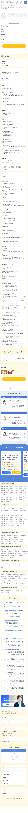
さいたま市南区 (13, 517)
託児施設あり (10, 557)
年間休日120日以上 (21, 555)
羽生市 (22, 521)
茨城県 (7, 494)
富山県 (16, 496)
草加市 (16, 523)
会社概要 (4, 798)
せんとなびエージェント (5, 5)
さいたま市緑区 (21, 517)
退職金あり (3, 555)
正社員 (13, 596)
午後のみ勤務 (17, 582)
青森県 (7, 492)
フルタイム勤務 (4, 584)
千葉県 (25, 494)
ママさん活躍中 (4, 569)
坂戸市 (11, 529)
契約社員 (22, 596)
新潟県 (12, 496)
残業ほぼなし (3, 585)
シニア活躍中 (11, 569)
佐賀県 (2, 505)
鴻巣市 (2, 523)
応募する (14, 46)
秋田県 (20, 492)
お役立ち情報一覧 (5, 746)
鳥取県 (7, 501)
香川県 (11, 503)
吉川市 (2, 531)
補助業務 (7, 587)
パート (17, 596)
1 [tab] (7, 484)
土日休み (25, 584)
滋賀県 (7, 499)
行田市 (20, 519)
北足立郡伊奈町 (19, 531)
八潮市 (16, 527)
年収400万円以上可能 (22, 559)
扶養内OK (3, 580)
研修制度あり (12, 563)
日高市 (21, 529)
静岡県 (20, 498)
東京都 (2, 496)
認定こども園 (16, 541)
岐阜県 (16, 498)
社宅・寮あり (17, 557)
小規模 (2, 587)
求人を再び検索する (14, 392)
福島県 (2, 494)
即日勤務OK (9, 589)
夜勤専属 (21, 589)
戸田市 (2, 525)
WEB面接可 (20, 587)
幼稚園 (9, 543)
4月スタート (13, 587)
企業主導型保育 (4, 545)
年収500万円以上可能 (5, 561)
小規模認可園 (9, 541)
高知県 (20, 503)
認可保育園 (3, 541)
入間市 (7, 525)
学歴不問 (19, 571)
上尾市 (11, 523)
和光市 (20, 525)
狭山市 (17, 521)
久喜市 (7, 527)
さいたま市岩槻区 (4, 519)
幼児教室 (2, 549)
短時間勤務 (9, 580)
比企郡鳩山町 (18, 532)
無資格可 (2, 573)
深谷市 (7, 523)
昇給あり (9, 555)
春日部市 (12, 521)
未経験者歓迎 (3, 571)
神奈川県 (7, 496)
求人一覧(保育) (13, 5)
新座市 (25, 525)
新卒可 (14, 571)
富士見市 (21, 527)
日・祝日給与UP (14, 561)
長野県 (11, 498)
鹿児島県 (2, 507)
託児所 (16, 545)
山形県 (25, 492)
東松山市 (7, 521)
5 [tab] (13, 484)
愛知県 (25, 498)
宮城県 (16, 492)
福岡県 (25, 503)
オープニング (23, 585)
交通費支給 (24, 557)
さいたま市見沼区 (4, 516)
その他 (14, 549)
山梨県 (7, 498)
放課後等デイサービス (17, 543)
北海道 (2, 492)
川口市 (15, 519)
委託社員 (2, 598)
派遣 (2, 596)
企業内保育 (11, 545)
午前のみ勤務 (10, 582)
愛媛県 (16, 503)
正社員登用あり (12, 584)
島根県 (12, 501)
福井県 (2, 498)
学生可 (24, 571)
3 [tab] (10, 484)
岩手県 (11, 492)
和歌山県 (2, 501)
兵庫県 (20, 499)
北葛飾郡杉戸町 (12, 534)
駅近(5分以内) (16, 585)
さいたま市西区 (4, 514)
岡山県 (16, 501)
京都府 (11, 499)
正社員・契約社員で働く (7, 740)
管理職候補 (3, 589)
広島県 (21, 501)
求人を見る (16, 478)
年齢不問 (10, 571)
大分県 (16, 505)
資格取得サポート (4, 563)
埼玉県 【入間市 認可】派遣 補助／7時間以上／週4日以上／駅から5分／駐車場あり (11, 463)
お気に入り (4, 729)
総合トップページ (8, 722)
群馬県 (16, 494)
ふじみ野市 (8, 531)
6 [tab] (14, 484)
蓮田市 (7, 529)
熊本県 (11, 505)
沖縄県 (7, 507)
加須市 (2, 521)
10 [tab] (20, 484)
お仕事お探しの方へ (6, 736)
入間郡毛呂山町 (11, 532)
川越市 (11, 519)
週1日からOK (15, 580)
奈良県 (25, 499)
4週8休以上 (19, 584)
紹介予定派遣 (7, 596)
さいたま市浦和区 (4, 517)
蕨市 (24, 523)
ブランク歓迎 (18, 569)
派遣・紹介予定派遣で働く (7, 738)
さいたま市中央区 (13, 516)
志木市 (16, 525)
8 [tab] (17, 484)
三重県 (2, 499)
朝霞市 (11, 525)
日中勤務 (15, 589)
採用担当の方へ (16, 736)
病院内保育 (3, 547)
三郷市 (2, 529)
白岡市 (13, 531)
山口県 (2, 503)
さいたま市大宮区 (20, 514)
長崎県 (7, 505)
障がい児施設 (9, 549)
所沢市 (24, 519)
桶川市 (2, 527)
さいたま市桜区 (22, 516)
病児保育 (9, 547)
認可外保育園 (3, 543)
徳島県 (7, 503)
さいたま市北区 (12, 514)
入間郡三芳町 (3, 532)
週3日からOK (3, 582)
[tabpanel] (11, 468)
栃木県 (11, 494)
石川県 (21, 496)
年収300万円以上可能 (12, 559)
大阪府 (16, 499)
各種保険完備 (3, 559)
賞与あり (14, 555)
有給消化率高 (3, 557)
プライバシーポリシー (17, 798)
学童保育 (21, 545)
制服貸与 (21, 561)
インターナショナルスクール (18, 547)
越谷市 (20, 523)
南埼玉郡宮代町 (4, 534)
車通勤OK (10, 585)
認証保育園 (23, 541)
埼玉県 (20, 494)
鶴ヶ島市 (16, 529)
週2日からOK (22, 580)
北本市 (11, 527)
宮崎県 (20, 505)
